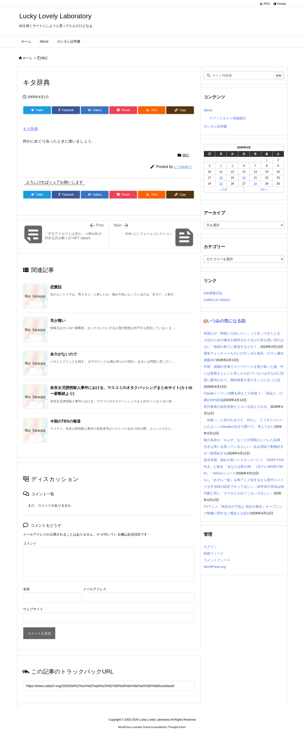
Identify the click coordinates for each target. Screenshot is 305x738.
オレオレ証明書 (215, 126)
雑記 (44, 58)
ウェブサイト (33, 609)
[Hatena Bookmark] (94, 110)
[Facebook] (66, 110)
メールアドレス (94, 589)
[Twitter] (37, 110)
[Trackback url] (108, 686)
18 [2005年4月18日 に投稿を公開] (220, 177)
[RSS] (152, 110)
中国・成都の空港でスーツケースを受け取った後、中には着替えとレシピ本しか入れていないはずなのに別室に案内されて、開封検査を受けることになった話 (244, 373)
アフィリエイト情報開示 (227, 118)
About (208, 110)
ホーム (27, 58)
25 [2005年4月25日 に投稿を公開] (220, 183)
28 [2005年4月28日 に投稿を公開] (255, 183)
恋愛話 (56, 287)
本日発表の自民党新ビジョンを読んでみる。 (237, 406)
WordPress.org (215, 567)
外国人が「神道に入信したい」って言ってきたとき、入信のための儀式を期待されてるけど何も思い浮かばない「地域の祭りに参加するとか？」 (244, 340)
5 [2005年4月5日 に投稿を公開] (232, 165)
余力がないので (63, 354)
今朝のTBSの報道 (65, 421)
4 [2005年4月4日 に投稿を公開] (221, 165)
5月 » (264, 189)
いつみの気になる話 (226, 321)
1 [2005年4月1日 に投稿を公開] (267, 160)
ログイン (210, 547)
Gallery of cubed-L (217, 300)
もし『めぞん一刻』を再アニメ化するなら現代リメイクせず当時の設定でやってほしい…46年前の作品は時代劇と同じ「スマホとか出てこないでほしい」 (244, 486)
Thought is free (176, 727)
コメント (29, 543)
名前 (26, 589)
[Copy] (180, 110)
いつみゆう (183, 167)
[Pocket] (123, 110)
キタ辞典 (30, 129)
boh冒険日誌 (213, 293)
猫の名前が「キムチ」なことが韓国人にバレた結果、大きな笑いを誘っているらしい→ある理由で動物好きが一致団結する (244, 446)
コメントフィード (217, 560)
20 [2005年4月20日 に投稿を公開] (243, 177)
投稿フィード (214, 553)
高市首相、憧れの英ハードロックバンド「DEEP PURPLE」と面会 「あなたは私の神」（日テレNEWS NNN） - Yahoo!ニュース (244, 466)
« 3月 (223, 189)
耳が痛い (57, 321)
